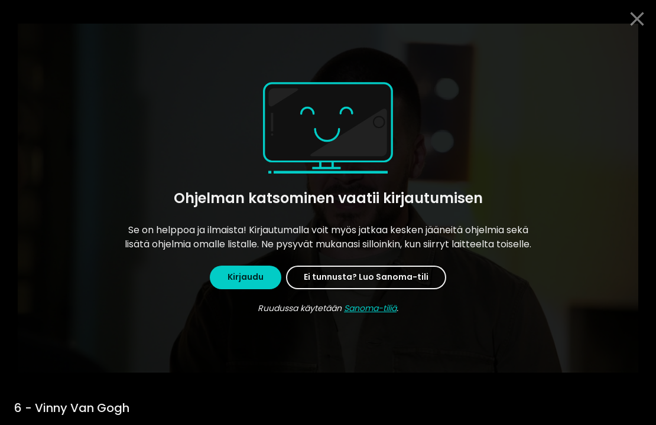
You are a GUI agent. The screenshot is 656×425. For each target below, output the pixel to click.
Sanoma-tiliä (370, 308)
